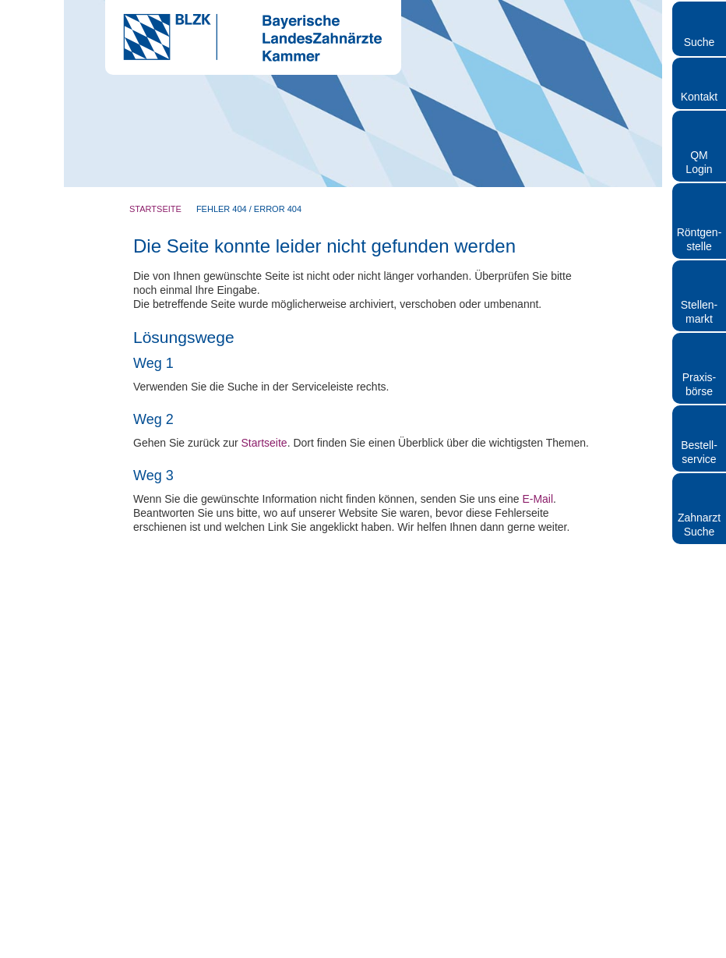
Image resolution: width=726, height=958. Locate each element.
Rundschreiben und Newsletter (354, 951)
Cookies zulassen (591, 641)
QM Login (698, 162)
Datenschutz (454, 951)
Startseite (155, 209)
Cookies (645, 951)
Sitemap (602, 951)
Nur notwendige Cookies (135, 641)
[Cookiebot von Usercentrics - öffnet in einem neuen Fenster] (634, 308)
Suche (699, 42)
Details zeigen (630, 593)
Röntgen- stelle (699, 239)
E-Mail (537, 807)
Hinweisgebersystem (532, 951)
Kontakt (699, 96)
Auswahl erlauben (363, 641)
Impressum (258, 951)
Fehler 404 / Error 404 (248, 209)
